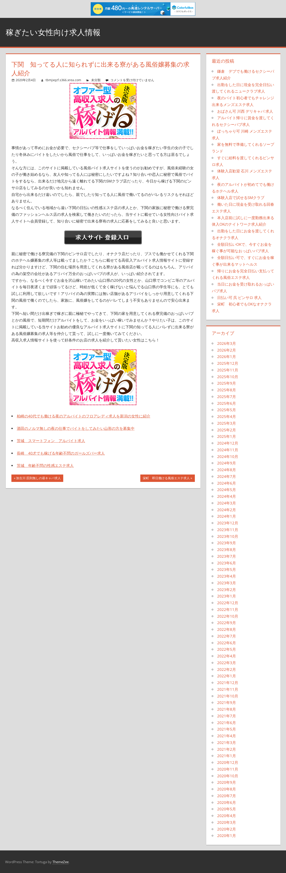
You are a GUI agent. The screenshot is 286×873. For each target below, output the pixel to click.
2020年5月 (226, 809)
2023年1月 (226, 596)
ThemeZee (61, 862)
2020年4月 (226, 815)
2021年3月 (226, 742)
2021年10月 (227, 696)
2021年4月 (226, 735)
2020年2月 (226, 829)
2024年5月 (226, 489)
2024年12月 (227, 443)
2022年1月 (226, 675)
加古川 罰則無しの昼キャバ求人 (38, 478)
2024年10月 (227, 456)
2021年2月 (226, 749)
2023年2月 (226, 589)
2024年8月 (226, 469)
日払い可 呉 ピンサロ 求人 (239, 297)
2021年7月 (226, 715)
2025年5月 (226, 409)
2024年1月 (226, 516)
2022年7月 (226, 636)
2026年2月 (226, 350)
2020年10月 (227, 775)
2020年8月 (226, 789)
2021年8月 (226, 709)
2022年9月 (226, 622)
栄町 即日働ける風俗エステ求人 (166, 478)
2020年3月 (226, 822)
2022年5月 (226, 649)
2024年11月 (227, 449)
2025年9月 (226, 383)
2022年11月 (227, 609)
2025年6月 (226, 403)
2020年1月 (226, 835)
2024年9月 (226, 463)
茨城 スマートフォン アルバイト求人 (51, 440)
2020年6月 (226, 802)
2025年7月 (226, 396)
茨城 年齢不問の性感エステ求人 (45, 465)
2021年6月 (226, 722)
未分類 (96, 80)
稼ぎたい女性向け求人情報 (54, 32)
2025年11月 (227, 370)
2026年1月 (226, 356)
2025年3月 (226, 423)
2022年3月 (226, 662)
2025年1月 (226, 436)
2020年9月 (226, 782)
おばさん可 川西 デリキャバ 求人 (245, 111)
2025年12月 (227, 363)
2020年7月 (226, 795)
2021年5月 (226, 729)
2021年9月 (226, 702)
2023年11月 (227, 529)
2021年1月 (226, 755)
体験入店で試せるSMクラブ (240, 197)
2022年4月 (226, 656)
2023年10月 (227, 536)
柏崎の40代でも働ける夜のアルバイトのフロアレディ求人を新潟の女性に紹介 (83, 416)
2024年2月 (226, 509)
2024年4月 (226, 496)
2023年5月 (226, 569)
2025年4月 (226, 416)
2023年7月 (226, 556)
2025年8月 (226, 389)
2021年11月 (227, 689)
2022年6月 (226, 642)
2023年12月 (227, 522)
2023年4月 (226, 576)
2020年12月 (227, 762)
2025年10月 (227, 376)
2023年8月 (226, 549)
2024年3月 (226, 503)
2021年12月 (227, 682)
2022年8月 (226, 629)
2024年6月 (226, 483)
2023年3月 (226, 582)
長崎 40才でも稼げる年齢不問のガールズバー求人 (61, 453)
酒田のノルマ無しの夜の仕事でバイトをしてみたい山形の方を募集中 (76, 428)
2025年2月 (226, 429)
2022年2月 (226, 669)
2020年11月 (227, 769)
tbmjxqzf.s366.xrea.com (63, 80)
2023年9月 (226, 542)
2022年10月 (227, 616)
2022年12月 (227, 602)
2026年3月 (226, 343)
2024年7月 (226, 476)
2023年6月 (226, 563)
